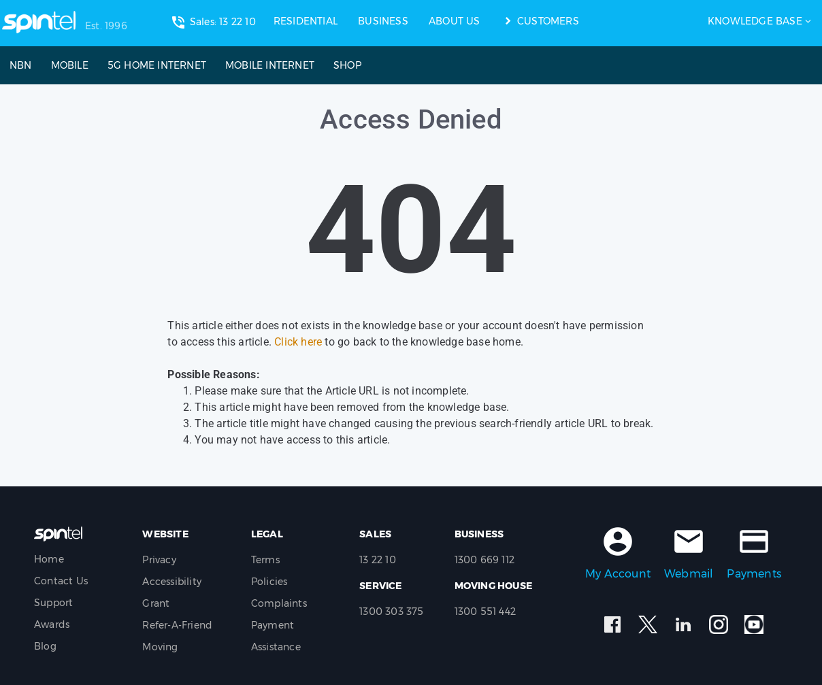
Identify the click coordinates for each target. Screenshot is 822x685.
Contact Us (61, 581)
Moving (160, 647)
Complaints (279, 603)
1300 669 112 (484, 560)
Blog (45, 646)
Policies (269, 581)
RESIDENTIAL (306, 21)
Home (49, 559)
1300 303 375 (391, 611)
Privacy (159, 560)
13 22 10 (377, 560)
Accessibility (171, 581)
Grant (155, 603)
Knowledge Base (755, 21)
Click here (298, 341)
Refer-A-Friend (177, 625)
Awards (51, 624)
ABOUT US (454, 21)
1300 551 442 (485, 611)
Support (53, 603)
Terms (265, 560)
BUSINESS (383, 21)
